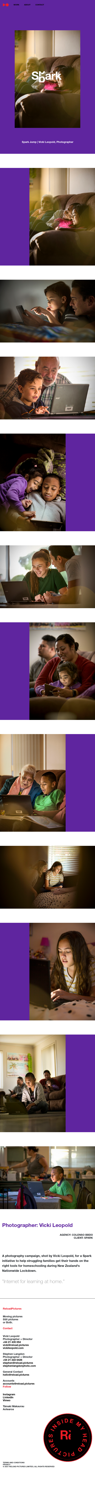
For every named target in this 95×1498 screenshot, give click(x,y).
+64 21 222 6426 (12, 1360)
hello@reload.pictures (16, 1375)
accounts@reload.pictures (19, 1384)
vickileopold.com (13, 1348)
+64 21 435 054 (12, 1342)
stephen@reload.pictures (18, 1363)
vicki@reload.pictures (16, 1345)
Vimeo (6, 1400)
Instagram (9, 1394)
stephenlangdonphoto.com (19, 1366)
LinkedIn (8, 1397)
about (27, 5)
